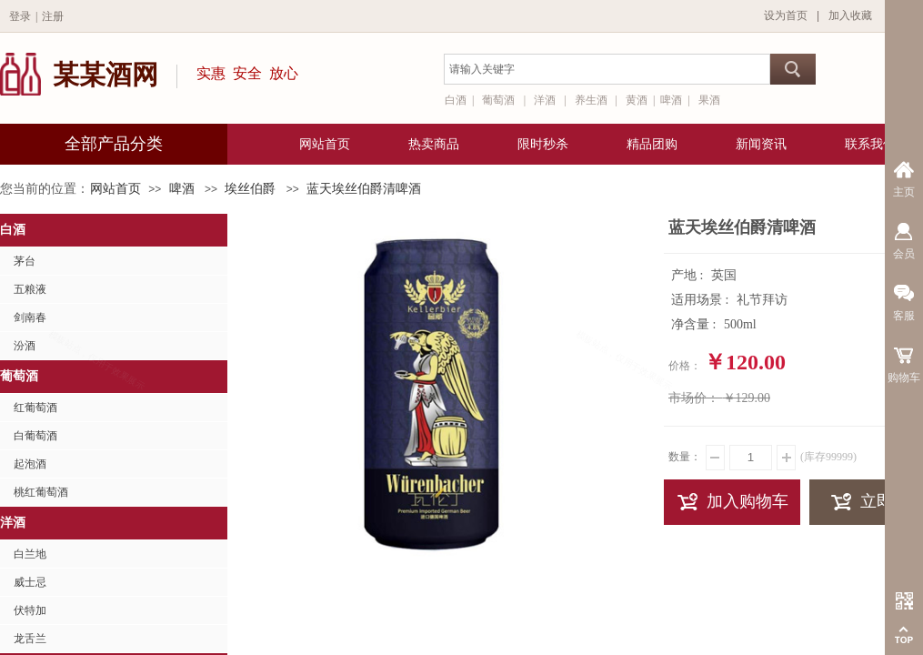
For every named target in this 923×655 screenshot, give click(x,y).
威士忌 (30, 582)
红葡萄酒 (35, 407)
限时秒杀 (542, 144)
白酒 (12, 230)
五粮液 (30, 289)
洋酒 (12, 522)
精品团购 (652, 144)
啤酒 (182, 189)
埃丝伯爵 (250, 189)
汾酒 (24, 345)
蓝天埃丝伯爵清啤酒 (363, 189)
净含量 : (695, 324)
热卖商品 (433, 144)
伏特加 (30, 610)
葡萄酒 (19, 376)
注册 (53, 16)
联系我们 (870, 144)
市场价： (693, 398)
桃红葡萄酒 (41, 492)
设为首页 (786, 15)
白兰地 (30, 554)
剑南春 (30, 317)
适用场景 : (701, 300)
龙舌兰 (30, 638)
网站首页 (115, 189)
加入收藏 (850, 15)
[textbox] (607, 69)
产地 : (689, 275)
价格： (684, 365)
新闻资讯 (761, 144)
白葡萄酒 (35, 435)
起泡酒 (30, 464)
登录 (20, 16)
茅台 (24, 261)
